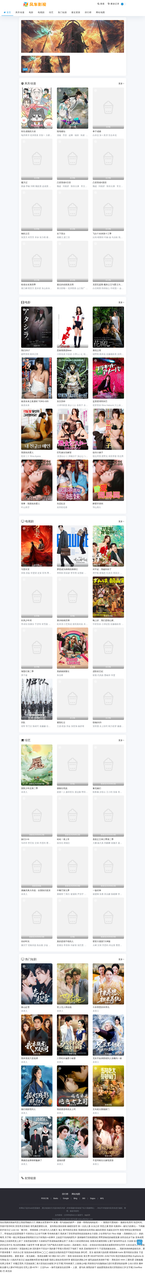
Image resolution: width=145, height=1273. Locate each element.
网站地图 (100, 12)
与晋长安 (25, 569)
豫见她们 (97, 788)
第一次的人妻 (84, 1226)
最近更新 (75, 12)
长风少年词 (26, 620)
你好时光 (25, 941)
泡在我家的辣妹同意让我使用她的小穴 (17, 1222)
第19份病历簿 (63, 620)
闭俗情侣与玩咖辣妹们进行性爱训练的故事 (107, 1263)
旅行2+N (25, 839)
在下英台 (61, 233)
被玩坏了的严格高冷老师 (51, 1245)
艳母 (122, 1230)
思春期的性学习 (91, 1248)
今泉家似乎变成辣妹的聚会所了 (53, 1241)
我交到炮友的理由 (123, 1256)
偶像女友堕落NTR (44, 1222)
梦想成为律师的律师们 (67, 569)
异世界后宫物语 (22, 1226)
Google (66, 1198)
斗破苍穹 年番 (32, 1245)
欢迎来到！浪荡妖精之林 (20, 1248)
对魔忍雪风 (18, 1263)
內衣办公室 (18, 1252)
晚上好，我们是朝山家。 (104, 620)
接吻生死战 (62, 788)
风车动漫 (19, 12)
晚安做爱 (44, 1260)
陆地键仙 (61, 131)
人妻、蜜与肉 (79, 1267)
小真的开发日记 (17, 1260)
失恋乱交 (61, 503)
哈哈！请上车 (63, 839)
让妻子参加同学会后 (117, 1241)
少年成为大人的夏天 (48, 1230)
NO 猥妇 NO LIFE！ (57, 1256)
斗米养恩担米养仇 (101, 1007)
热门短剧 (62, 12)
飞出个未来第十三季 (102, 233)
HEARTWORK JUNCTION (102, 1256)
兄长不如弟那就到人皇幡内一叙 (107, 1058)
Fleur (114, 1233)
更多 (121, 83)
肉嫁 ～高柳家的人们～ (127, 1233)
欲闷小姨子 (98, 452)
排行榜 (88, 12)
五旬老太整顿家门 (101, 1109)
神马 (102, 1198)
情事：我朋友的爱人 (30, 503)
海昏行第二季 (27, 671)
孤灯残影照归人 (28, 1109)
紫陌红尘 (61, 722)
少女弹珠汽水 (105, 1233)
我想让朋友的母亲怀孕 (59, 1260)
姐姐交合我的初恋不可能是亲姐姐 (64, 1252)
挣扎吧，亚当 (87, 1252)
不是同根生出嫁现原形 (103, 1160)
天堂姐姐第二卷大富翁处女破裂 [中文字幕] (43, 1263)
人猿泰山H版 (81, 1263)
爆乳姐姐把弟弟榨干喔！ (99, 1260)
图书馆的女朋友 (131, 1252)
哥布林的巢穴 (53, 1233)
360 (83, 1198)
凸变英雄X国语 (100, 182)
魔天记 (24, 182)
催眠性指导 (72, 1226)
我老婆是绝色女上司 (66, 1109)
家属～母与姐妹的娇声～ (64, 1222)
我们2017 (25, 350)
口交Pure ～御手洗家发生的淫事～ (56, 1267)
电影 (31, 12)
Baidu (55, 1198)
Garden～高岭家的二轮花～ (76, 1245)
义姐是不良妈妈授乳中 (66, 1237)
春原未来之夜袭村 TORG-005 (35, 401)
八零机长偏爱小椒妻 (66, 1058)
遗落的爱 (61, 1160)
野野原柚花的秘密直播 (109, 1237)
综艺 (51, 12)
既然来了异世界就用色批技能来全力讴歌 (79, 1233)
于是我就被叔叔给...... (109, 1248)
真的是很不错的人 (65, 941)
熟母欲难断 (42, 1256)
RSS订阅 (45, 1198)
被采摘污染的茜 (101, 1252)
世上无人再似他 (64, 1007)
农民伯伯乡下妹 (127, 1237)
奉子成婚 (97, 131)
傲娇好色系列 (126, 1222)
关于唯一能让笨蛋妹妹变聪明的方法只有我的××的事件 (30, 1237)
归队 (23, 722)
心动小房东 (133, 1263)
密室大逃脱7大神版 (102, 941)
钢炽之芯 (25, 233)
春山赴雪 (25, 1007)
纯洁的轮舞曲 (19, 1245)
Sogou (92, 1198)
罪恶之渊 (104, 1226)
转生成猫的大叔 (28, 131)
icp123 (87, 1215)
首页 (7, 12)
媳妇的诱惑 (101, 1230)
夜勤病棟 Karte (116, 1252)
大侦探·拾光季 (133, 1241)
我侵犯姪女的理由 (86, 1230)
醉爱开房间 (98, 503)
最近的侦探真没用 (65, 284)
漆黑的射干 (91, 1267)
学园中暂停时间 (7, 1226)
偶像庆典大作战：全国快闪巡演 (35, 890)
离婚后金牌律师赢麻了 (31, 1160)
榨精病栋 (34, 1230)
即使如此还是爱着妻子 (14, 1233)
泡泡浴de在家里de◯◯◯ (36, 1252)
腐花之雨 (97, 350)
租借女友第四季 (28, 284)
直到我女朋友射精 (58, 1226)
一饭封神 (97, 890)
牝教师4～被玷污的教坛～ (126, 1226)
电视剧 (41, 12)
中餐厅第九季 (63, 890)
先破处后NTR (113, 1230)
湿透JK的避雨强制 (98, 1241)
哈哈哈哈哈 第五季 (81, 1256)
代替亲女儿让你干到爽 (36, 1233)
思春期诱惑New (64, 350)
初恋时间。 (139, 1222)
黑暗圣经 (116, 1260)
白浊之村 (95, 1226)
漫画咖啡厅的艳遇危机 (87, 1237)
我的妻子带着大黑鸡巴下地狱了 (64, 1248)
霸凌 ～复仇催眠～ (28, 1256)
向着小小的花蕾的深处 (79, 1241)
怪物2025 (97, 722)
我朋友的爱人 (27, 452)
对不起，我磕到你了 (102, 569)
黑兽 (111, 1226)
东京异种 (61, 401)
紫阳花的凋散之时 (79, 1260)
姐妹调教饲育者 (32, 1260)
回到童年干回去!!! (40, 1248)
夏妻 (17, 1256)
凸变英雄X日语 (64, 182)
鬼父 (60, 1230)
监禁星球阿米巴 (100, 401)
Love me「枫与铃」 (20, 1230)
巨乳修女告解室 (64, 452)
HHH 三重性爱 (127, 1260)
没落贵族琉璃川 (31, 1241)
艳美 (81, 1248)
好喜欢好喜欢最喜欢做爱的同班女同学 (107, 1245)
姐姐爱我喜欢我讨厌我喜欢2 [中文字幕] (115, 1267)
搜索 (101, 4)
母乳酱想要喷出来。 (39, 1226)
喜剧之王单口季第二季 (103, 839)
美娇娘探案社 (63, 671)
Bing (75, 1198)
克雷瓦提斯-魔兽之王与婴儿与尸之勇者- (108, 284)
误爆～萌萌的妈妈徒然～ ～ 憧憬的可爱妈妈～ (98, 1222)
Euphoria (137, 1256)
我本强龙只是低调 (29, 1058)
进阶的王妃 (98, 671)
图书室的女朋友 (70, 1230)
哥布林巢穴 (69, 1263)
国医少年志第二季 (29, 788)
